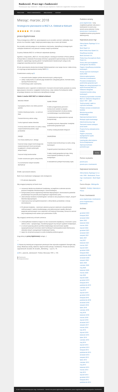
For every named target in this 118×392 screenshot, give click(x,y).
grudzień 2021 (84, 230)
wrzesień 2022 (84, 218)
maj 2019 (83, 290)
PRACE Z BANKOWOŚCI (34, 12)
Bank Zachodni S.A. (86, 55)
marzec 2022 (84, 225)
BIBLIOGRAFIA (48, 12)
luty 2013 (83, 372)
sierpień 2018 (84, 305)
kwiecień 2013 (84, 367)
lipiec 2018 (83, 307)
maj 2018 (83, 312)
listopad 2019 (84, 283)
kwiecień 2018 (84, 315)
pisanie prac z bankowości (88, 31)
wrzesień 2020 (84, 258)
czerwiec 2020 (84, 265)
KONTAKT (58, 12)
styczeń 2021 (84, 248)
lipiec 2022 (83, 220)
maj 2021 (83, 240)
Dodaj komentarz (24, 259)
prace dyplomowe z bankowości (90, 199)
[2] (34, 73)
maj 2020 (83, 268)
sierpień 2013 (84, 357)
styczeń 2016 (84, 332)
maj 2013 (83, 365)
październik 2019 (85, 285)
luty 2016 (83, 330)
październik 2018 (85, 300)
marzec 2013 (84, 370)
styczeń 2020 (84, 278)
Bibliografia (95, 184)
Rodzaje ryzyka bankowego (89, 119)
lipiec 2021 (83, 238)
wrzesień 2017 (84, 322)
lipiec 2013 (83, 360)
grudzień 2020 (84, 250)
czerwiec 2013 (84, 362)
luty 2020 (83, 275)
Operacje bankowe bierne (88, 117)
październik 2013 (85, 352)
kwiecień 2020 (84, 270)
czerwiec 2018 (84, 310)
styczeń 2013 (84, 375)
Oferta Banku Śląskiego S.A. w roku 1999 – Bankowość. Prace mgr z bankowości (90, 175)
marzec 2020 (84, 273)
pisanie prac (84, 162)
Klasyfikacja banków (86, 53)
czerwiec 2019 (84, 288)
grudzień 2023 (84, 213)
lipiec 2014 (83, 337)
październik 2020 (85, 255)
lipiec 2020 (83, 263)
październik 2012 (85, 382)
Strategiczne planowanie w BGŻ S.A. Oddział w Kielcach (44, 25)
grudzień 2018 (84, 295)
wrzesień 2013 (84, 355)
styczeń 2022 (84, 228)
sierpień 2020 (84, 260)
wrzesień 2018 (84, 302)
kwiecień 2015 (84, 335)
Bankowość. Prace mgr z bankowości (38, 4)
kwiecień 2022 (84, 223)
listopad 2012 (84, 380)
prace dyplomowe (86, 23)
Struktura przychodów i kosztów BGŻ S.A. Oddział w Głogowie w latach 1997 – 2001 (90, 99)
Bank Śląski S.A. (85, 48)
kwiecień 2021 (84, 243)
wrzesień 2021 (84, 233)
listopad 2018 (84, 297)
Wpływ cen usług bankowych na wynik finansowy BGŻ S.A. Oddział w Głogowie (90, 87)
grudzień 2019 (84, 280)
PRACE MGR (20, 12)
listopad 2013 (84, 350)
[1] (47, 69)
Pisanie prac (22, 257)
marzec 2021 (84, 245)
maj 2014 (83, 342)
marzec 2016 (84, 327)
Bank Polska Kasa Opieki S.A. (89, 50)
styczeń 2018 (84, 320)
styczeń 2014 (84, 345)
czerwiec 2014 (84, 340)
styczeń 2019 (84, 293)
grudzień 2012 (84, 377)
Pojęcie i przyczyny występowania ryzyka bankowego (87, 136)
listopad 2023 (84, 215)
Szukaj (97, 153)
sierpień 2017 (84, 325)
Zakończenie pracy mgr (87, 122)
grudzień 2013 (84, 347)
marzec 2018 (84, 317)
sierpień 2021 (84, 235)
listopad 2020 (84, 253)
